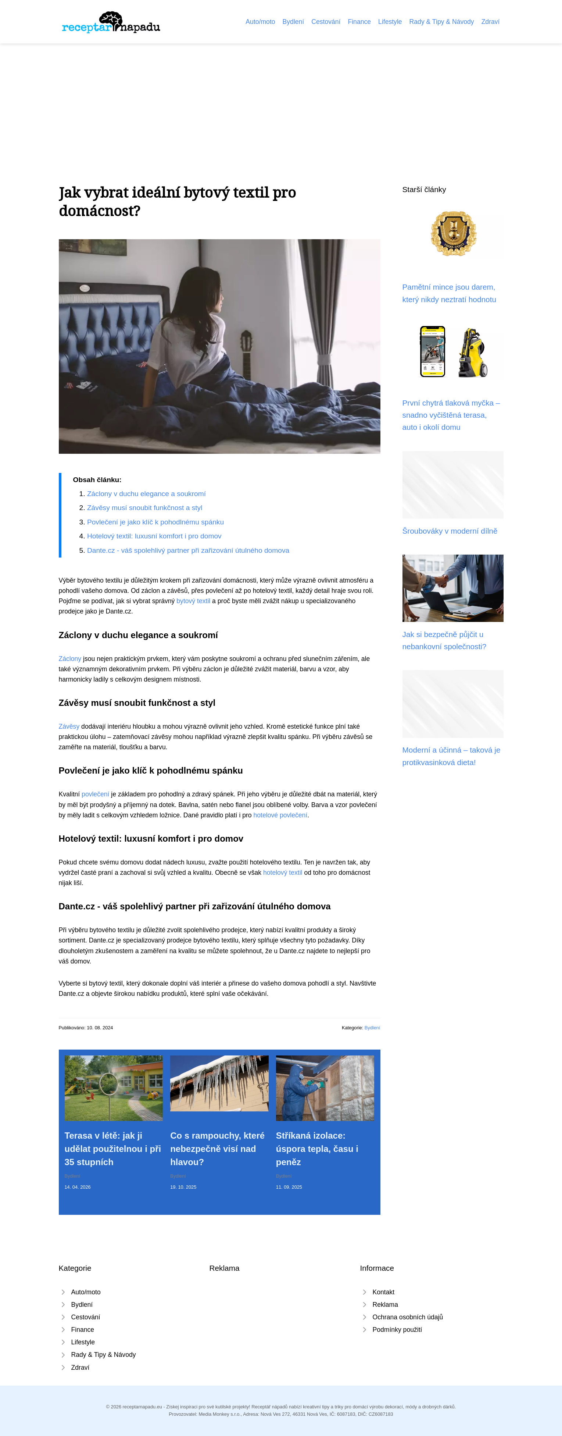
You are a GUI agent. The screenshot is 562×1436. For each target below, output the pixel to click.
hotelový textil (283, 872)
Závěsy (69, 726)
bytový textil (193, 601)
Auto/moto (260, 21)
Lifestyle (390, 21)
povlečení (95, 794)
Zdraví (491, 21)
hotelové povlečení (281, 815)
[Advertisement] (281, 98)
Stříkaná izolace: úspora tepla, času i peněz (317, 1149)
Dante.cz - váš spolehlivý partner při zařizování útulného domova (188, 550)
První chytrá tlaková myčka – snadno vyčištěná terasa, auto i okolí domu (451, 415)
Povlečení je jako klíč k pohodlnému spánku (155, 522)
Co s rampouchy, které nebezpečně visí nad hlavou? (217, 1149)
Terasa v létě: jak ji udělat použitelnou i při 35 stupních (113, 1149)
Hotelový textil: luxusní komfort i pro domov (154, 536)
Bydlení (293, 21)
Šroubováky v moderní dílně (450, 531)
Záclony (70, 658)
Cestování (325, 21)
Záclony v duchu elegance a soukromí (146, 494)
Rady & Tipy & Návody (441, 21)
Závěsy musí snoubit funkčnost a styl (145, 508)
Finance (359, 21)
